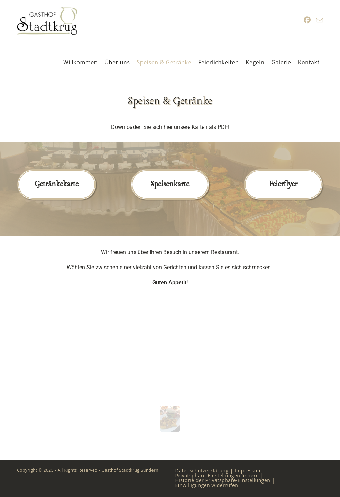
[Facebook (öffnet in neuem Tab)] (307, 20)
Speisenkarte (169, 184)
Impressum (248, 470)
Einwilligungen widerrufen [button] (206, 485)
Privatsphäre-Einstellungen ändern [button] (217, 475)
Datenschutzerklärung (202, 470)
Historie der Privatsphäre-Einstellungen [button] (222, 480)
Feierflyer (283, 184)
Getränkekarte (57, 184)
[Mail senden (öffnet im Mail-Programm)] (319, 20)
